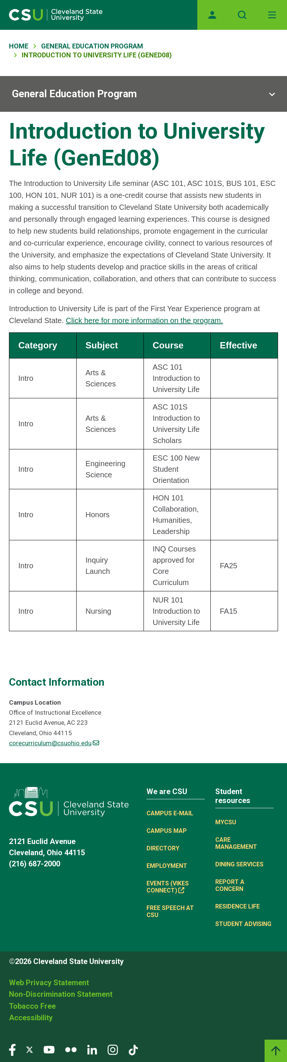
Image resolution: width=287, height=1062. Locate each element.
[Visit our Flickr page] (71, 1049)
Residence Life (237, 906)
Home (18, 46)
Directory (162, 848)
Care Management (236, 843)
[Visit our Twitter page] (29, 1049)
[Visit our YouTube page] (49, 1049)
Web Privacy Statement (49, 982)
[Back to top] (276, 1051)
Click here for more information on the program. (144, 320)
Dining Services (239, 864)
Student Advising (243, 923)
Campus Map (166, 830)
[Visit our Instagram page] (113, 1049)
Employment (166, 865)
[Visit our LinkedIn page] (92, 1049)
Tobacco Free (32, 1006)
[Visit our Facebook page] (12, 1049)
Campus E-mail (169, 813)
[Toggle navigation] (272, 15)
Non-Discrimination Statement (60, 994)
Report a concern (229, 885)
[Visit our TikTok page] (133, 1049)
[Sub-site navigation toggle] (143, 94)
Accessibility (31, 1017)
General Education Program (92, 46)
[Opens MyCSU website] (212, 15)
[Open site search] (242, 15)
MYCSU (225, 822)
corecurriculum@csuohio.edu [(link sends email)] (54, 743)
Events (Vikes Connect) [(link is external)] (167, 887)
